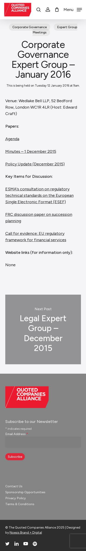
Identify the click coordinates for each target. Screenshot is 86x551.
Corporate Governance (29, 27)
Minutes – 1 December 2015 (30, 151)
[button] (73, 9)
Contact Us (13, 486)
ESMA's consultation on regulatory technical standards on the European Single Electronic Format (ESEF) (39, 195)
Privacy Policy (15, 498)
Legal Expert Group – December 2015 (43, 329)
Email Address (16, 434)
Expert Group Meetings (55, 29)
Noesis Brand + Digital (26, 533)
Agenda (12, 138)
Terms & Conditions (19, 504)
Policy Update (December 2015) (35, 164)
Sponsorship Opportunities (25, 492)
